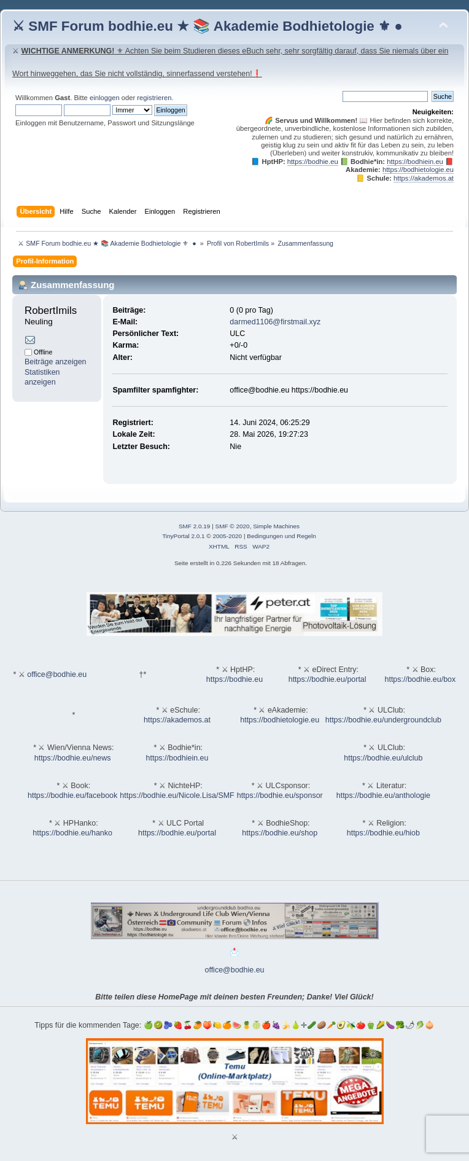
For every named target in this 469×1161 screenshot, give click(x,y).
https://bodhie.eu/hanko (72, 833)
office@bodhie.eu (57, 674)
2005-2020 (227, 536)
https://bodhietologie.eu (418, 169)
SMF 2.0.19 (195, 526)
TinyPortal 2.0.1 (183, 536)
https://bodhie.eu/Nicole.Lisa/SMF (177, 795)
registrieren (154, 97)
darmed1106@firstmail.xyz (275, 322)
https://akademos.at (423, 178)
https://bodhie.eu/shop (279, 833)
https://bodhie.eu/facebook (72, 795)
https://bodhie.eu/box (419, 679)
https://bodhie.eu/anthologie (383, 795)
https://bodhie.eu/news (72, 758)
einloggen (105, 97)
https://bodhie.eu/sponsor (280, 795)
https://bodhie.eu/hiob (383, 833)
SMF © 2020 (232, 526)
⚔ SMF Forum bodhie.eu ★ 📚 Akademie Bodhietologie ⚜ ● (207, 26)
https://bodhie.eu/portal (327, 679)
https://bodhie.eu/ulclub (383, 758)
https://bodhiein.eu (415, 161)
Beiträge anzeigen (56, 362)
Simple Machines (276, 526)
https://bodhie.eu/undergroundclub (383, 720)
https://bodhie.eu (312, 161)
